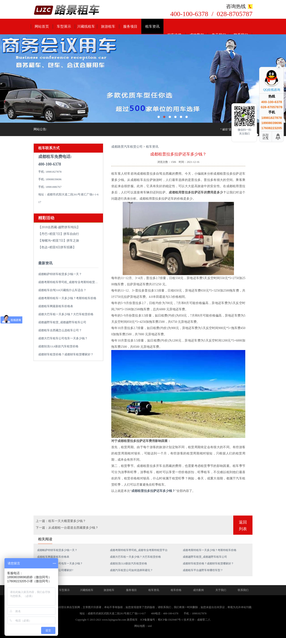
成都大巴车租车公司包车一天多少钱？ (63, 338)
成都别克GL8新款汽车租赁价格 (58, 346)
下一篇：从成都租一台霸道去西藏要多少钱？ (67, 527)
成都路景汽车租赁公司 (127, 146)
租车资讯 (152, 26)
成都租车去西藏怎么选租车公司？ (60, 330)
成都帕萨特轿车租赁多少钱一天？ (60, 274)
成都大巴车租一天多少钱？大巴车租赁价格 (65, 314)
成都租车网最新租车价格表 (55, 306)
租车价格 (176, 590)
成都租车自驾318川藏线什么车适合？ (62, 290)
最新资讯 (45, 263)
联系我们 (243, 590)
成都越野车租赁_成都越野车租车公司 (62, 322)
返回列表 (243, 525)
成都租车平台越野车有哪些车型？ (203, 570)
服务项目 (130, 26)
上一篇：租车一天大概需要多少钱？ (61, 521)
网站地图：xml (143, 626)
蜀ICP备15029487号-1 (170, 619)
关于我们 (220, 590)
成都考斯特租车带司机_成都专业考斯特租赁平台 (69, 282)
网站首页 (42, 26)
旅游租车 (108, 26)
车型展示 (64, 26)
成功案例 (198, 590)
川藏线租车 (86, 26)
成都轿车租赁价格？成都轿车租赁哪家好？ (65, 354)
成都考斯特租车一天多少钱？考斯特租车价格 (67, 298)
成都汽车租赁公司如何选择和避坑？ (131, 570)
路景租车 (132, 619)
